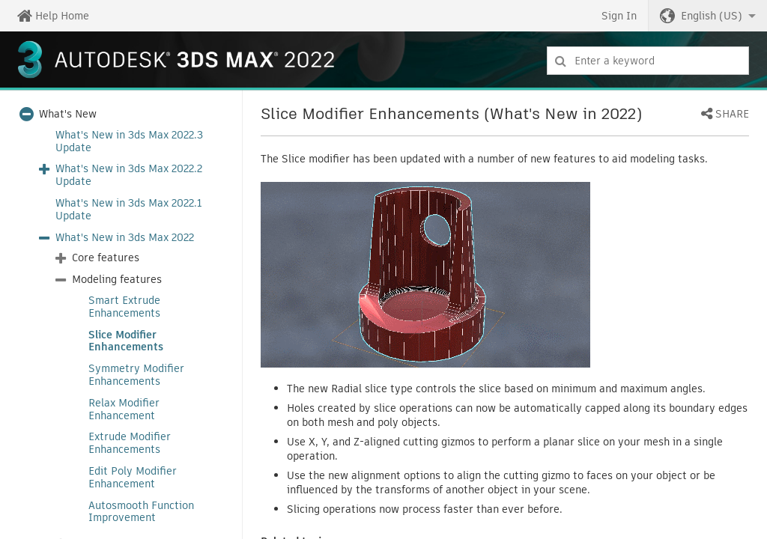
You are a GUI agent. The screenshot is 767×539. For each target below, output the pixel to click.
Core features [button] (105, 258)
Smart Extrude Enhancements (124, 307)
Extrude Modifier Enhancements (129, 443)
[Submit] (561, 60)
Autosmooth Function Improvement (141, 512)
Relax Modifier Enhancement (124, 409)
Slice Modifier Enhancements (125, 341)
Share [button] (732, 115)
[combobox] (648, 60)
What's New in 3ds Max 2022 (124, 237)
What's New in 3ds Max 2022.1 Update (128, 209)
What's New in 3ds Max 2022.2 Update (128, 175)
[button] (708, 15)
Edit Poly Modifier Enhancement (132, 477)
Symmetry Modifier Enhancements (136, 375)
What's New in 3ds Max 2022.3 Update (129, 141)
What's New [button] (68, 114)
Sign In (619, 15)
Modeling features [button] (117, 279)
